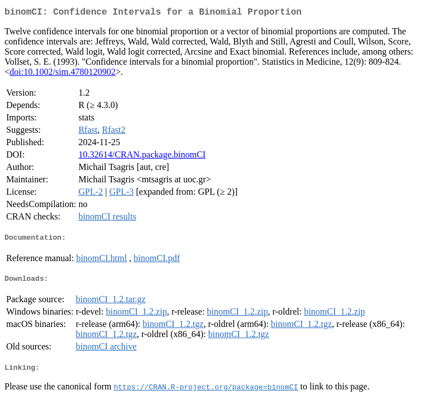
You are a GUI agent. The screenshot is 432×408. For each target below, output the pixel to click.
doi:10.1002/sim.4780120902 (62, 74)
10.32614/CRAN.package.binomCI (141, 157)
